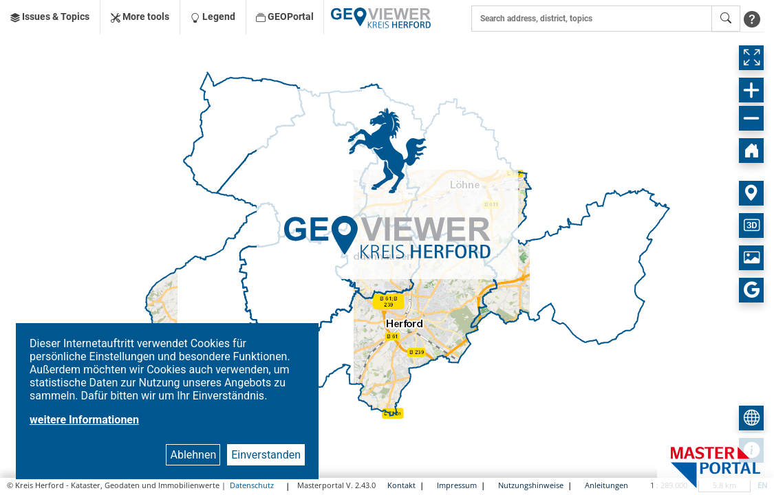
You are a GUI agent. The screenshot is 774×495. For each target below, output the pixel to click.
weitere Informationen (84, 419)
